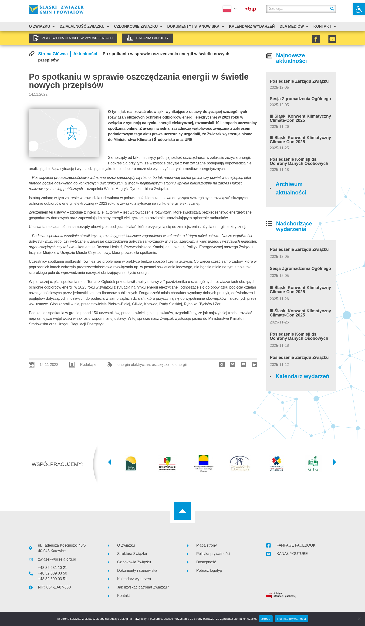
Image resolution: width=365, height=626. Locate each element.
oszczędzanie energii (169, 365)
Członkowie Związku (138, 26)
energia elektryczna (134, 365)
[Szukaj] (332, 9)
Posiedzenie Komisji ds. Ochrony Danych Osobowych (299, 161)
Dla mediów (294, 26)
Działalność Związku (84, 26)
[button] (359, 9)
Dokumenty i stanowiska (195, 26)
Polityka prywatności (291, 618)
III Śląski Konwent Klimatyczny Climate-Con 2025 (300, 118)
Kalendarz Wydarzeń (252, 26)
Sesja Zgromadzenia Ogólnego (300, 98)
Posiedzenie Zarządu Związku (299, 81)
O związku (42, 26)
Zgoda (265, 618)
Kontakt (324, 26)
